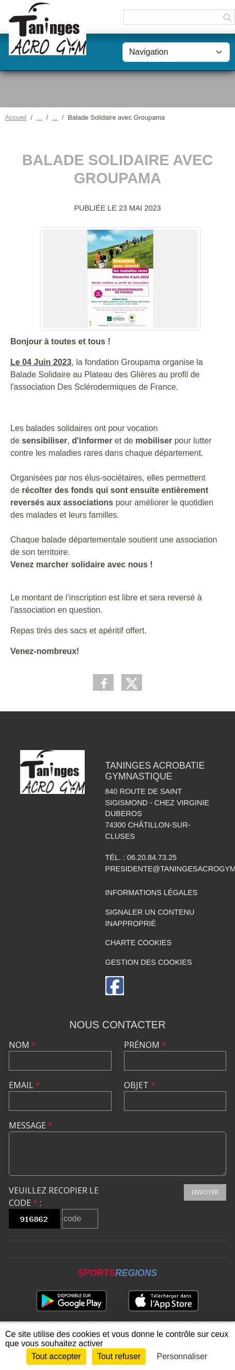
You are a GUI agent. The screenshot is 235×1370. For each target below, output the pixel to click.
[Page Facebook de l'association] (114, 985)
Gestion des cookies (148, 962)
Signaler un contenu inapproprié (150, 918)
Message (31, 1125)
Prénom (145, 1044)
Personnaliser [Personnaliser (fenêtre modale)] (182, 1356)
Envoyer (205, 1192)
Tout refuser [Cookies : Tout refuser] (118, 1356)
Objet (139, 1085)
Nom (22, 1044)
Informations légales (151, 892)
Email (24, 1085)
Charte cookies (138, 942)
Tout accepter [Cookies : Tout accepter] (56, 1356)
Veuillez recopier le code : (54, 1196)
